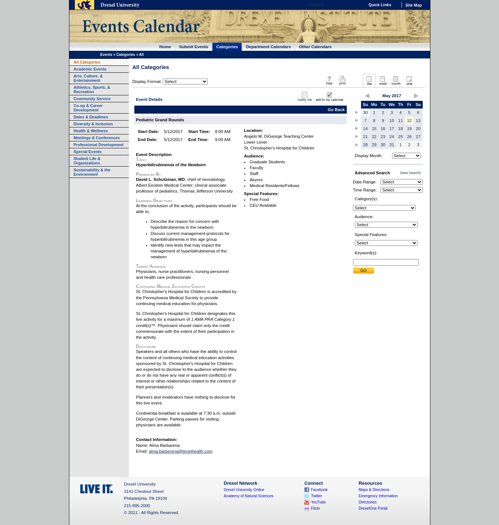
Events (106, 55)
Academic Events (90, 69)
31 (391, 144)
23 (383, 136)
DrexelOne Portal (372, 508)
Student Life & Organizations (87, 160)
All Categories (87, 62)
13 (418, 120)
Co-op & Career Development (88, 107)
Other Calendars (315, 47)
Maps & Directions (373, 490)
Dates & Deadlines (91, 117)
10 (391, 120)
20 (418, 128)
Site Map (414, 5)
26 (409, 136)
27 (418, 136)
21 (365, 136)
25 (400, 136)
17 (391, 128)
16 (383, 128)
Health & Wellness (91, 131)
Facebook (319, 490)
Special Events (88, 151)
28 (365, 144)
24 (391, 136)
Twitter (316, 496)
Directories (367, 502)
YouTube (318, 502)
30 (365, 112)
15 (374, 128)
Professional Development (99, 144)
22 (374, 136)
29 (374, 144)
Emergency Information (378, 496)
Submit (363, 270)
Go (357, 4)
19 (409, 128)
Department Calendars (268, 47)
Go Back (336, 109)
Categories (227, 47)
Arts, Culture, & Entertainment (88, 78)
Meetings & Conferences (97, 138)
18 (400, 128)
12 (409, 120)
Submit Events (193, 47)
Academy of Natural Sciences (248, 496)
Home (165, 47)
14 (365, 128)
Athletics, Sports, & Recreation (92, 89)
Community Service (92, 98)
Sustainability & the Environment (92, 172)
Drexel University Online (244, 490)
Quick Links (380, 5)
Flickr (315, 508)
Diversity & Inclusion (93, 124)
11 (400, 120)
